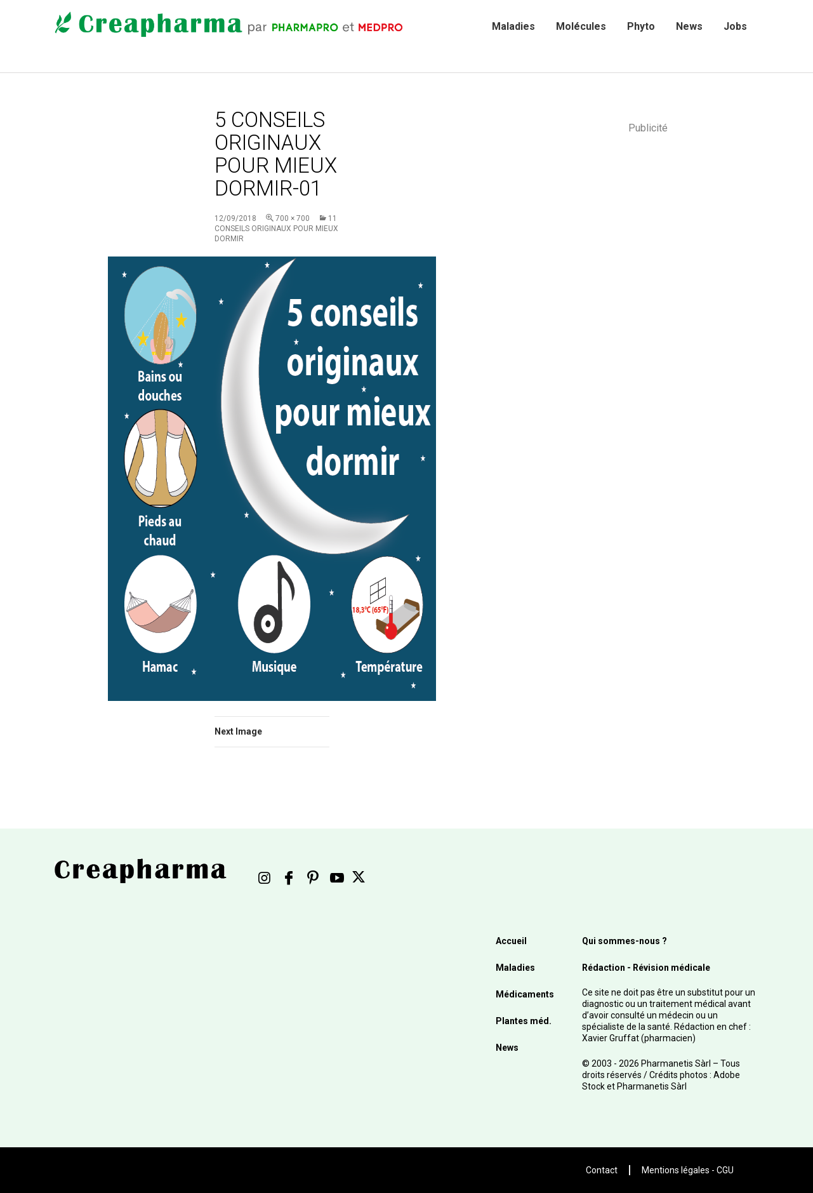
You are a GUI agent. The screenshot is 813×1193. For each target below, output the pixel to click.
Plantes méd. (524, 1021)
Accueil (511, 941)
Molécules (581, 26)
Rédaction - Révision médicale (646, 968)
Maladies (513, 26)
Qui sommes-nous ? (624, 941)
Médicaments (525, 994)
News (689, 26)
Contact (602, 1170)
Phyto (641, 26)
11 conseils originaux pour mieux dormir (276, 228)
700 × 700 (292, 218)
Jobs (735, 26)
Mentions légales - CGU (688, 1170)
